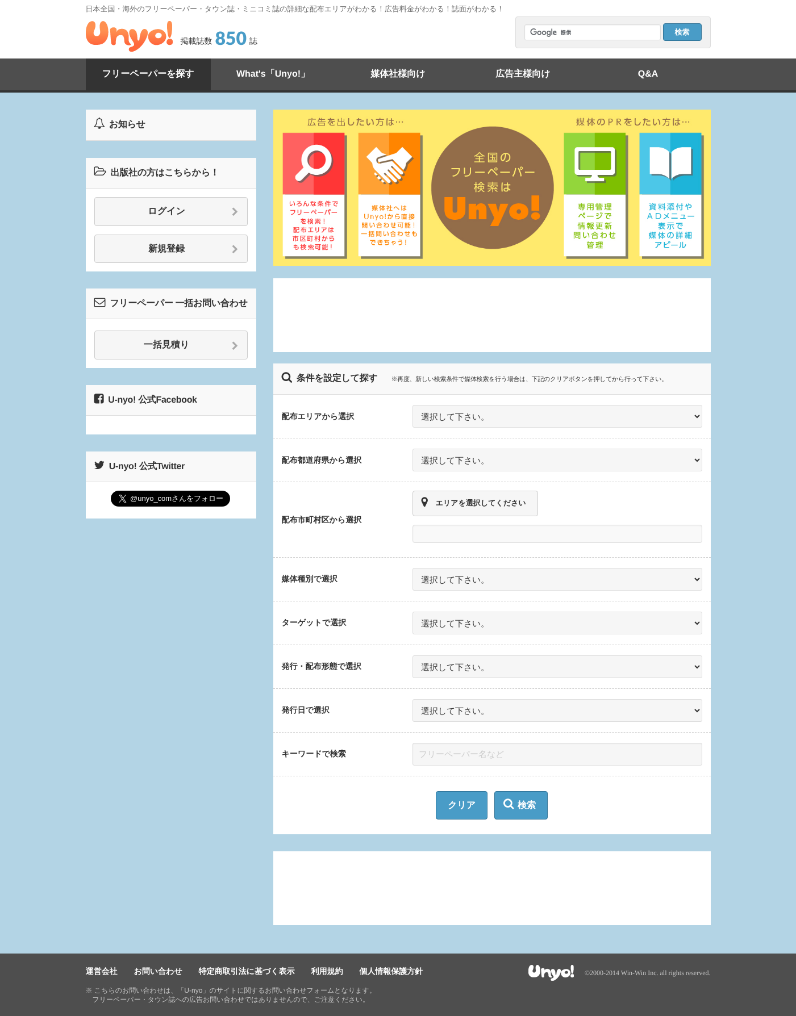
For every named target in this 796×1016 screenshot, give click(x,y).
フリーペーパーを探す (148, 74)
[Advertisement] (492, 315)
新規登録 (193, 249)
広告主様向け (522, 74)
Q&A (648, 74)
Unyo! (129, 36)
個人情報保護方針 (391, 971)
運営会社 (102, 971)
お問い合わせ (158, 971)
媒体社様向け (397, 74)
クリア (462, 805)
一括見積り (191, 345)
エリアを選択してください (474, 502)
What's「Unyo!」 (273, 74)
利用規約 (327, 971)
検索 (519, 804)
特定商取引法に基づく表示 (247, 971)
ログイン (193, 212)
